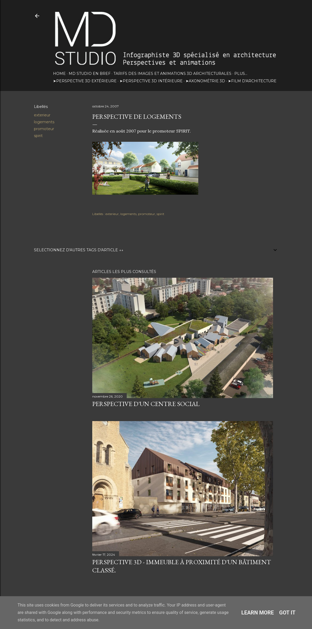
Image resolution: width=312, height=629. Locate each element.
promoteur (44, 128)
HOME (59, 73)
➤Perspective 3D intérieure (151, 81)
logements (44, 122)
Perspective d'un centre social (146, 404)
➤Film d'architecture (252, 81)
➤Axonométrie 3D (205, 81)
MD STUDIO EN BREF (90, 73)
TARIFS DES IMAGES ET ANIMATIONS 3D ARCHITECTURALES (172, 73)
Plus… (240, 73)
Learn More (257, 612)
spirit (38, 135)
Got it (287, 612)
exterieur (42, 115)
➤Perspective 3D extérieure (85, 81)
